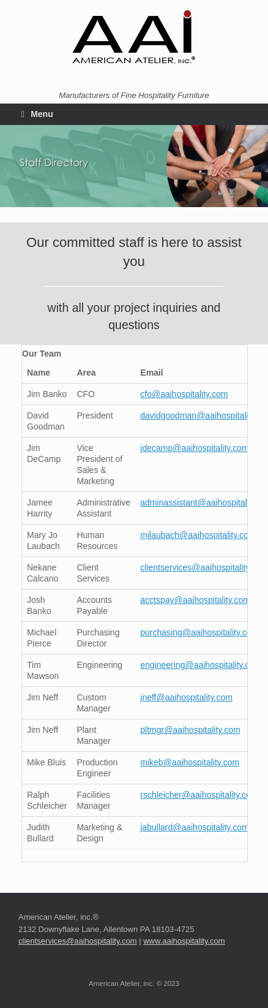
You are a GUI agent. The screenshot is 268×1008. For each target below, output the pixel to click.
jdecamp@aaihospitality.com (194, 448)
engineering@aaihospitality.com (200, 665)
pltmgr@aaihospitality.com (190, 730)
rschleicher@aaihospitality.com (199, 795)
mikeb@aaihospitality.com (189, 762)
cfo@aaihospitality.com (184, 394)
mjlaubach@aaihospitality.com (197, 535)
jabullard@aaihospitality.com (194, 827)
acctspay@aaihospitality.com (195, 600)
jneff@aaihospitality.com (186, 697)
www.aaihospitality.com (184, 940)
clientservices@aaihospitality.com (203, 567)
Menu (37, 114)
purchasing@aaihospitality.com (199, 632)
